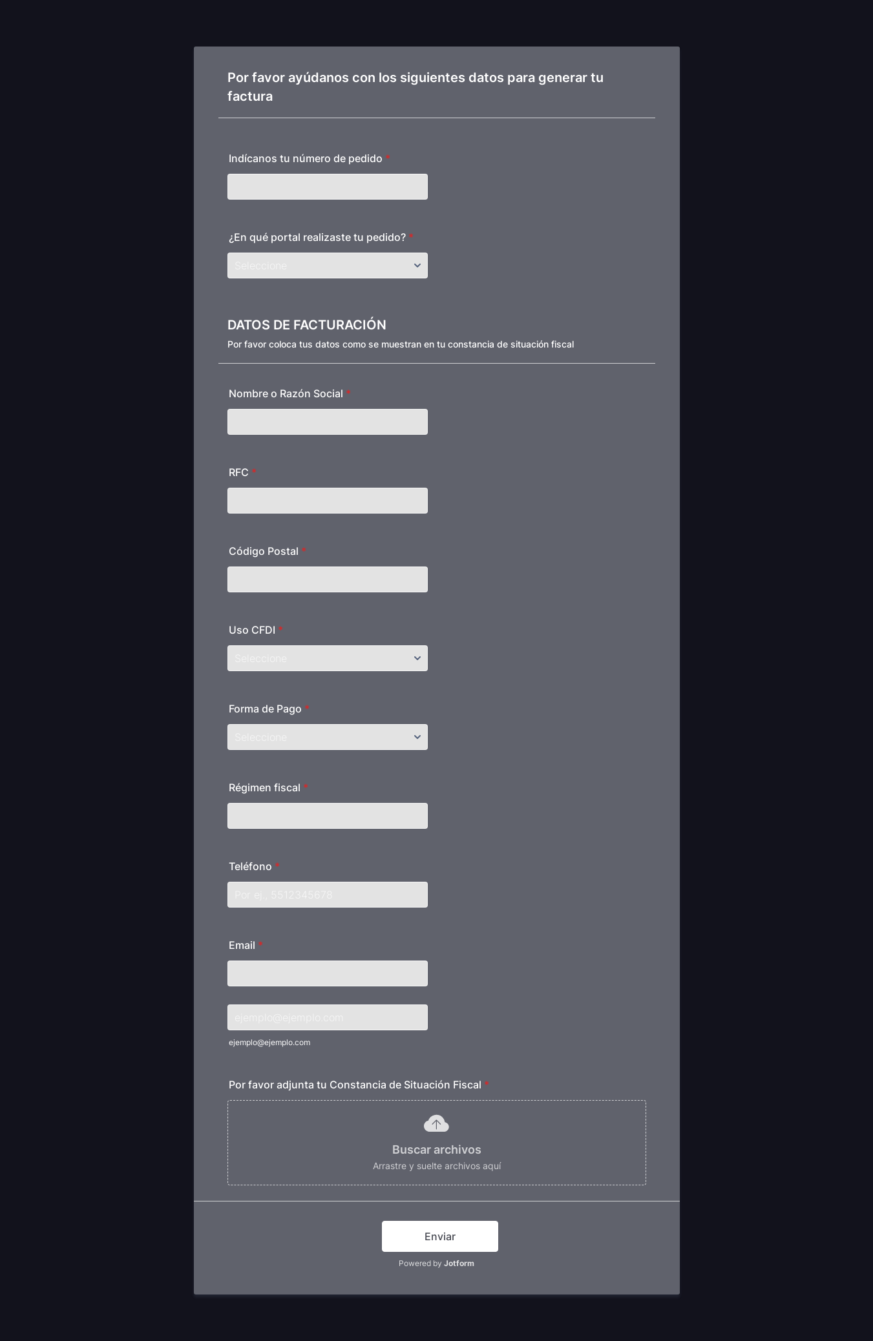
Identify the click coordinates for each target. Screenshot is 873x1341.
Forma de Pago (269, 708)
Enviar (440, 1236)
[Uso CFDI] (327, 658)
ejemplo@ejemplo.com (269, 1042)
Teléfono (254, 866)
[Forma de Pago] (327, 737)
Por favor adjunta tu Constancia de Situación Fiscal (359, 1084)
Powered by (436, 1263)
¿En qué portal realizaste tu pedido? (321, 237)
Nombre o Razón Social (290, 393)
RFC (243, 472)
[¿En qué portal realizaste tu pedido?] (327, 265)
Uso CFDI (256, 629)
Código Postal (267, 551)
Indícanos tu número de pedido (309, 158)
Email (246, 945)
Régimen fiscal (268, 787)
